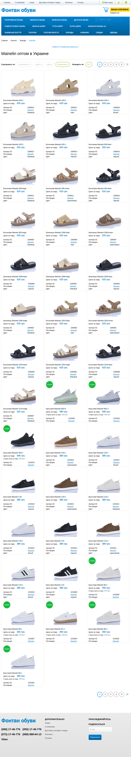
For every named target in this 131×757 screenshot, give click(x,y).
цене (49, 64)
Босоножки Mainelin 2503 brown (101, 321)
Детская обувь (81, 20)
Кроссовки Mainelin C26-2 (56, 453)
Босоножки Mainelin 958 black (100, 144)
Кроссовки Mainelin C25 (55, 541)
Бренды (69, 33)
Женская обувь (37, 20)
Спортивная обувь (14, 20)
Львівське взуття (13, 33)
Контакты (68, 2)
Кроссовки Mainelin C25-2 (98, 497)
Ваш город (107, 2)
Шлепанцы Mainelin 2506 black (100, 277)
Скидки (99, 33)
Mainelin (30, 110)
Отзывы (80, 2)
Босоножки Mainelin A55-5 (56, 100)
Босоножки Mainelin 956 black (100, 188)
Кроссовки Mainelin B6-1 (12, 673)
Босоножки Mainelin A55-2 (13, 144)
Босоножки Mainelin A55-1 (56, 144)
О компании (19, 2)
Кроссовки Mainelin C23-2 (98, 541)
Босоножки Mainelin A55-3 (99, 100)
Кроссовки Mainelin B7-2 (55, 629)
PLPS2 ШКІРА (75, 26)
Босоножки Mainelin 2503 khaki (58, 321)
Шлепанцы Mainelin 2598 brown (101, 233)
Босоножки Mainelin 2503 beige (58, 365)
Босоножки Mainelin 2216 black (100, 365)
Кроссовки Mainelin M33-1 (13, 453)
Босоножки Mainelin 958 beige (14, 188)
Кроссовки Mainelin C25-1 (13, 541)
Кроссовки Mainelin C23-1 (13, 585)
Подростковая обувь (15, 26)
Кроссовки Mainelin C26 (12, 497)
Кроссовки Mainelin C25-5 (56, 497)
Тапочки (32, 33)
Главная (7, 2)
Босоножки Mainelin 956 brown (57, 188)
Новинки (85, 33)
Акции (31, 2)
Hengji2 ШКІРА (38, 26)
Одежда (113, 33)
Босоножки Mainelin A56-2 (13, 100)
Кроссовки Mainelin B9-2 (98, 585)
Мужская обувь (59, 20)
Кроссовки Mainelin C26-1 (98, 453)
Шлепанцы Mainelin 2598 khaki (58, 233)
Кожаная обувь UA (97, 26)
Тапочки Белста (51, 33)
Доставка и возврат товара (49, 2)
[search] (97, 19)
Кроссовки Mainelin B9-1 (12, 629)
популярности (24, 64)
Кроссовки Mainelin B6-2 (98, 629)
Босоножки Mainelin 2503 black (15, 365)
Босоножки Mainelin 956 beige (14, 233)
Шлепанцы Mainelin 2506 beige (15, 321)
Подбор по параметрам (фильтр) (65, 47)
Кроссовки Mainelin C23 (55, 585)
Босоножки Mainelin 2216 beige (15, 409)
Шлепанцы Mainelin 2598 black (15, 277)
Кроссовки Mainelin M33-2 (99, 409)
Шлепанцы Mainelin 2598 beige (58, 277)
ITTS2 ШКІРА (57, 26)
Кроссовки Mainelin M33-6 (56, 409)
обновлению (62, 64)
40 (89, 64)
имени (39, 64)
